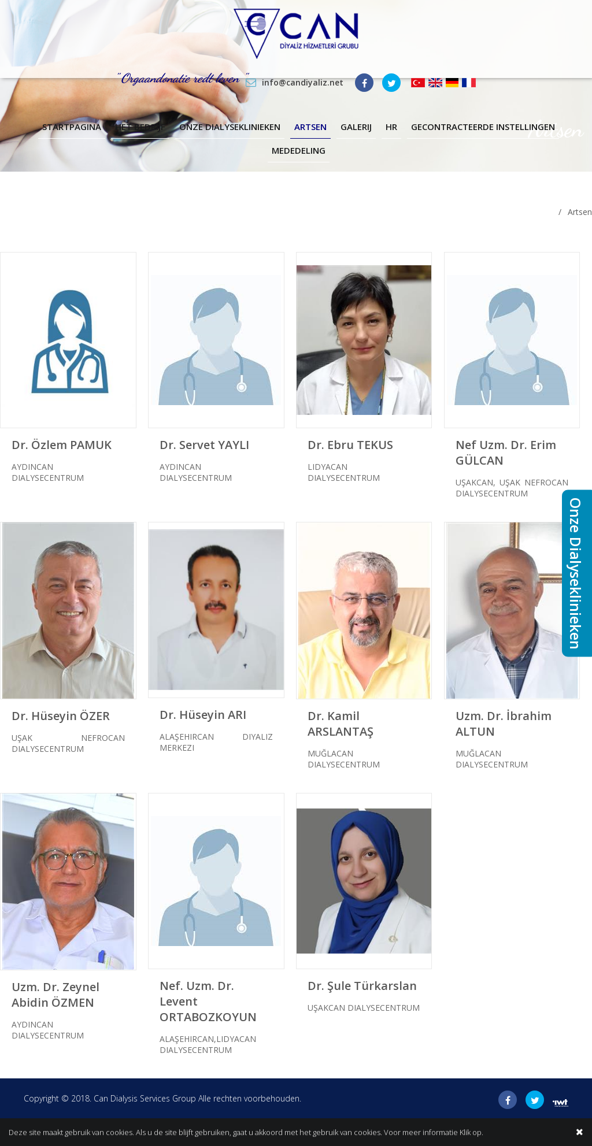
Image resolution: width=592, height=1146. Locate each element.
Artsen (310, 126)
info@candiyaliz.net (302, 82)
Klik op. (471, 1133)
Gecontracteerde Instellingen (483, 126)
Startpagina (71, 126)
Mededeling (298, 150)
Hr (391, 126)
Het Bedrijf (140, 126)
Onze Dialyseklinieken (229, 126)
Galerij (356, 126)
